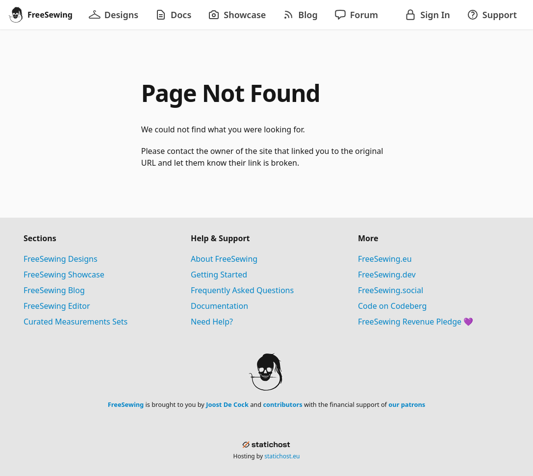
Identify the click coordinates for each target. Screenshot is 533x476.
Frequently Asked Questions (242, 290)
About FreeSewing (224, 258)
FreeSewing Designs (61, 258)
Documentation (219, 306)
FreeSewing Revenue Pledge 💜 (415, 321)
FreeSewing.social (390, 290)
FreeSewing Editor (57, 306)
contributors (282, 404)
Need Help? (212, 321)
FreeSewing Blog (54, 290)
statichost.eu (282, 456)
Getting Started (219, 274)
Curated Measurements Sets (75, 321)
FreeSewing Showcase (64, 274)
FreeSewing (126, 404)
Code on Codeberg (392, 306)
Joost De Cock (227, 404)
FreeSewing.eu (385, 258)
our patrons (406, 404)
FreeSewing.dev (387, 274)
